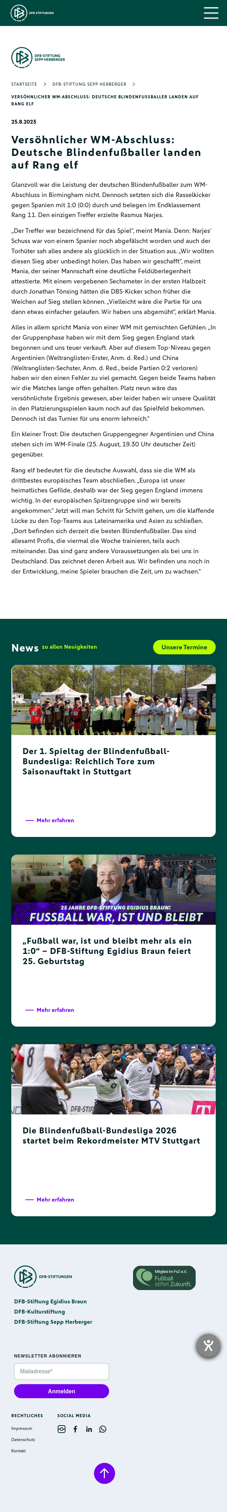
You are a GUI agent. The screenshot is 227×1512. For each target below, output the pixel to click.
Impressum (21, 1428)
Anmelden (61, 1391)
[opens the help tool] (208, 1345)
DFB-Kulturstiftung (39, 1311)
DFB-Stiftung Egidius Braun (50, 1301)
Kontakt (18, 1450)
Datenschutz (23, 1439)
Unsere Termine (184, 647)
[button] (211, 13)
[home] (30, 13)
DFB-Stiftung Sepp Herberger (89, 84)
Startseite (24, 84)
